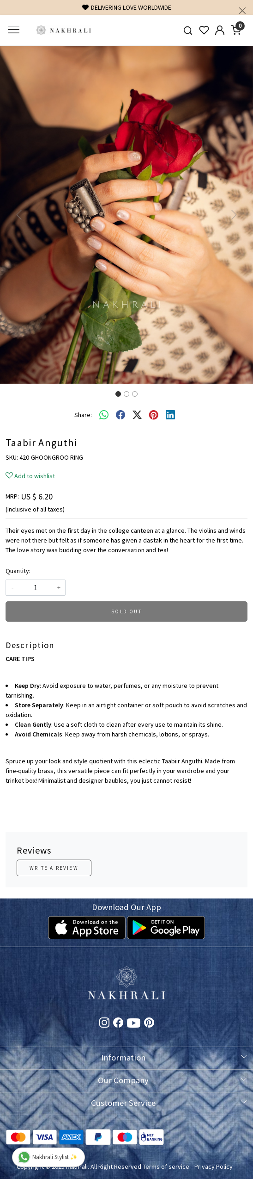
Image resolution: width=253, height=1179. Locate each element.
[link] (188, 30)
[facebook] (120, 414)
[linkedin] (170, 414)
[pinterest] (153, 414)
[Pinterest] (149, 1024)
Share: (83, 415)
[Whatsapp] (104, 414)
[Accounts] (220, 30)
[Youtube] (133, 1025)
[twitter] (137, 414)
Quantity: (18, 571)
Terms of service (166, 1166)
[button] (19, 215)
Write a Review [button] (54, 868)
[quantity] (36, 588)
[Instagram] (104, 1024)
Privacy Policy (213, 1166)
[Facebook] (118, 1024)
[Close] (242, 10)
